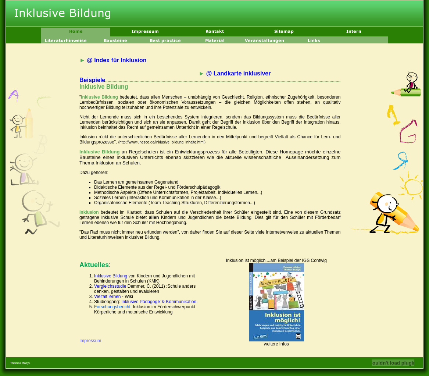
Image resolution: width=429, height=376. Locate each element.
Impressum (90, 340)
